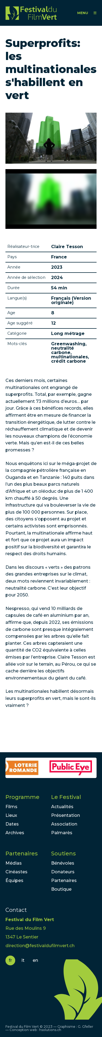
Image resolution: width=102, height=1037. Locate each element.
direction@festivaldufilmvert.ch (40, 945)
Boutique (61, 889)
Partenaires (21, 853)
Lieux (11, 815)
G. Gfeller (85, 1027)
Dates (12, 824)
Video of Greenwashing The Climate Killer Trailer (51, 199)
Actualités (62, 806)
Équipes (14, 880)
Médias (13, 863)
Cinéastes (16, 871)
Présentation (65, 815)
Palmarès (61, 832)
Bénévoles (62, 863)
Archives (14, 832)
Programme (22, 797)
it (22, 960)
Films (11, 806)
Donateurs (63, 871)
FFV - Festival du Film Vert (31, 13)
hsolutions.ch (50, 1030)
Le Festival (66, 797)
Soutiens (63, 853)
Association (64, 824)
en (35, 960)
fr (10, 960)
